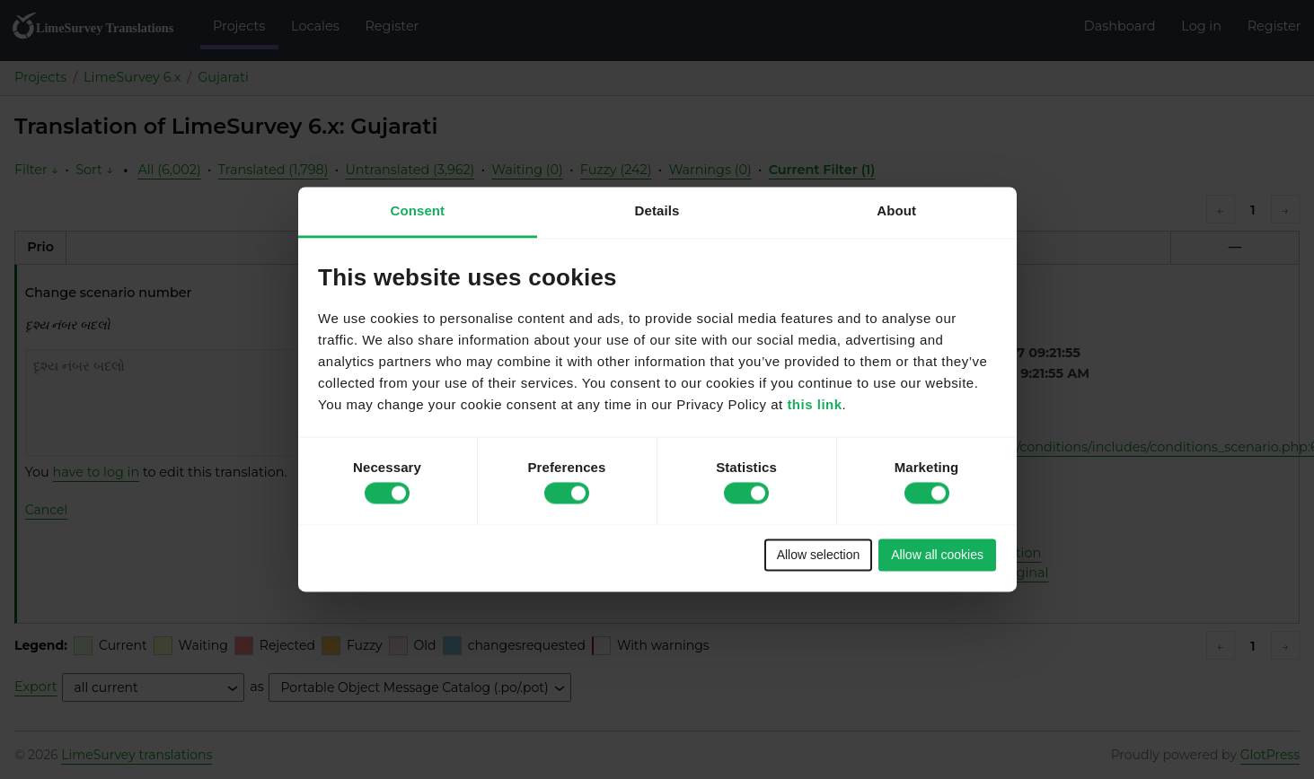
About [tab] (896, 210)
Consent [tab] (417, 210)
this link (814, 405)
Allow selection (818, 554)
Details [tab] (657, 210)
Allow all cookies (937, 554)
